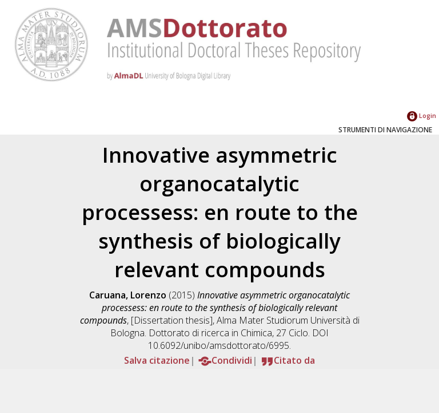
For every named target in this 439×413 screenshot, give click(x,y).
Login (421, 115)
